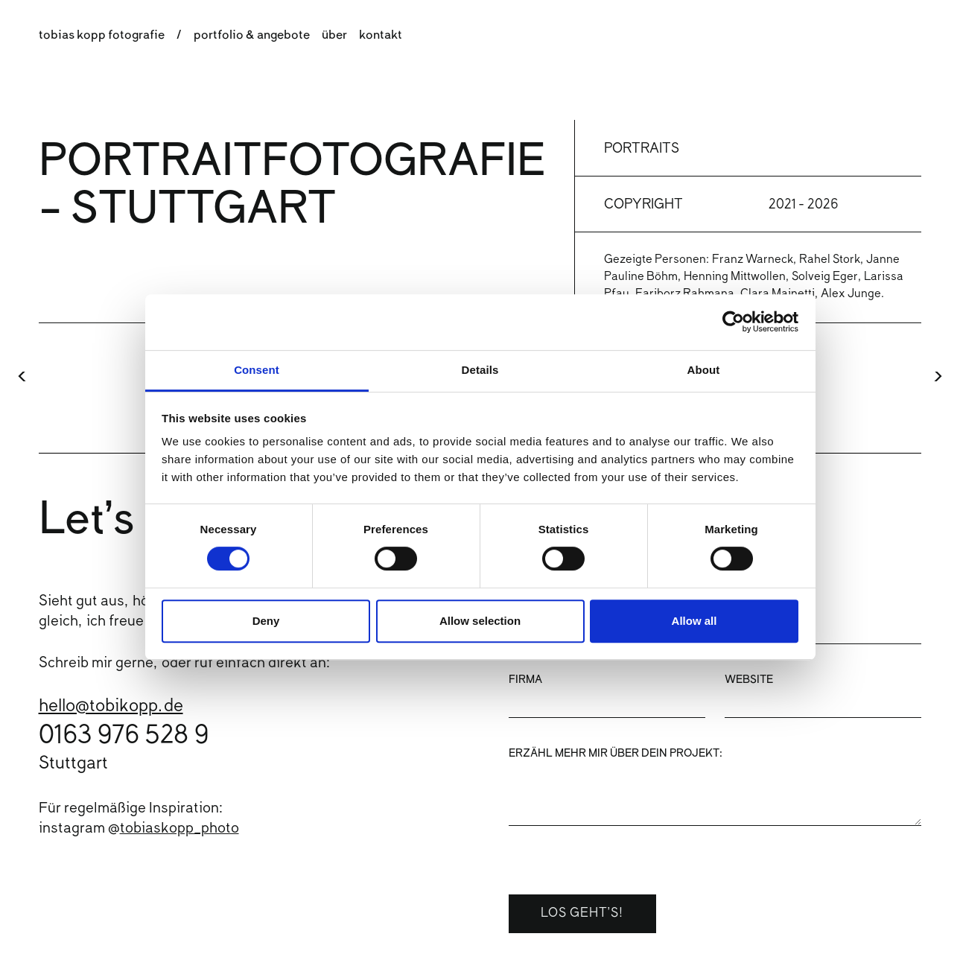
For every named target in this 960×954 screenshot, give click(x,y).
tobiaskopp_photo (179, 829)
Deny (266, 620)
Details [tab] (480, 369)
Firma (525, 680)
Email (741, 607)
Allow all (694, 620)
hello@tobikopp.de (111, 707)
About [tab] (703, 369)
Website (749, 680)
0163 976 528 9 (124, 737)
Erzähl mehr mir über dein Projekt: (616, 754)
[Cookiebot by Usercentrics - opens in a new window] (733, 322)
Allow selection (480, 620)
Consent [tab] (256, 369)
